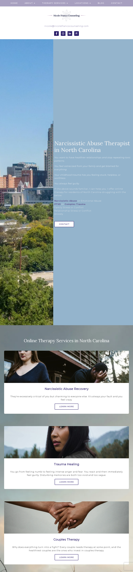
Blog (101, 3)
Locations (82, 3)
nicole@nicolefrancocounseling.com (66, 26)
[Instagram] (63, 33)
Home (14, 3)
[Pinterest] (76, 33)
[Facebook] (56, 33)
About (29, 3)
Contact (116, 3)
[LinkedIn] (70, 33)
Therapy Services (54, 3)
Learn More (66, 406)
